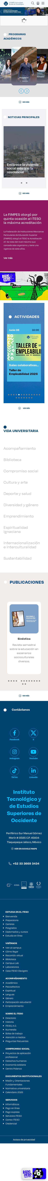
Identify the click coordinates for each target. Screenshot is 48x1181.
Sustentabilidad (18, 596)
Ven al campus (13, 985)
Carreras (10, 961)
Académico (12, 1020)
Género (9, 1035)
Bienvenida (11, 954)
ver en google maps (24, 886)
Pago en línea (13, 1145)
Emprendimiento (19, 553)
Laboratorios (12, 1004)
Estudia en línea (14, 973)
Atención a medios (15, 1075)
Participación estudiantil (18, 1039)
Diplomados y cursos (17, 969)
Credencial (11, 1161)
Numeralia (11, 1067)
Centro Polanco (14, 1106)
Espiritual (10, 1028)
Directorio (11, 1055)
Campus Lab (12, 1000)
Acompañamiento (20, 486)
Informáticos (12, 1142)
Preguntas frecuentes (17, 1078)
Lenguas (10, 1032)
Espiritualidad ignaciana (16, 567)
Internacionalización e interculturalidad (22, 582)
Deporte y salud (17, 531)
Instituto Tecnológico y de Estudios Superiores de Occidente (24, 843)
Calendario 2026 (14, 1129)
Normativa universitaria (18, 1126)
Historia (10, 1059)
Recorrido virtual (14, 993)
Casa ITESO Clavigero (17, 1008)
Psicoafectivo (13, 1024)
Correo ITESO (12, 1157)
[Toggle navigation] (42, 3)
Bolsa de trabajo (14, 1071)
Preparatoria (12, 957)
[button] (21, 183)
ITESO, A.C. (11, 1063)
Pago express (13, 1149)
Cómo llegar (12, 989)
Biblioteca (13, 497)
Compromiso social (21, 508)
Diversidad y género (21, 542)
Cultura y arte (16, 520)
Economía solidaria (16, 1102)
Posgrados (11, 965)
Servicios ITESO (14, 1153)
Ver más (8, 287)
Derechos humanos (16, 1098)
